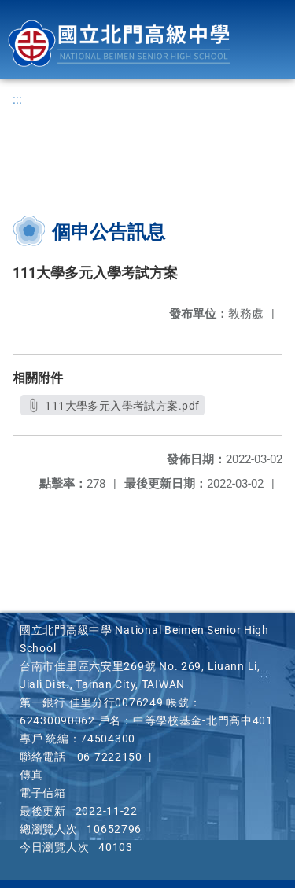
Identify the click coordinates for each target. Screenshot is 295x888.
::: (17, 99)
